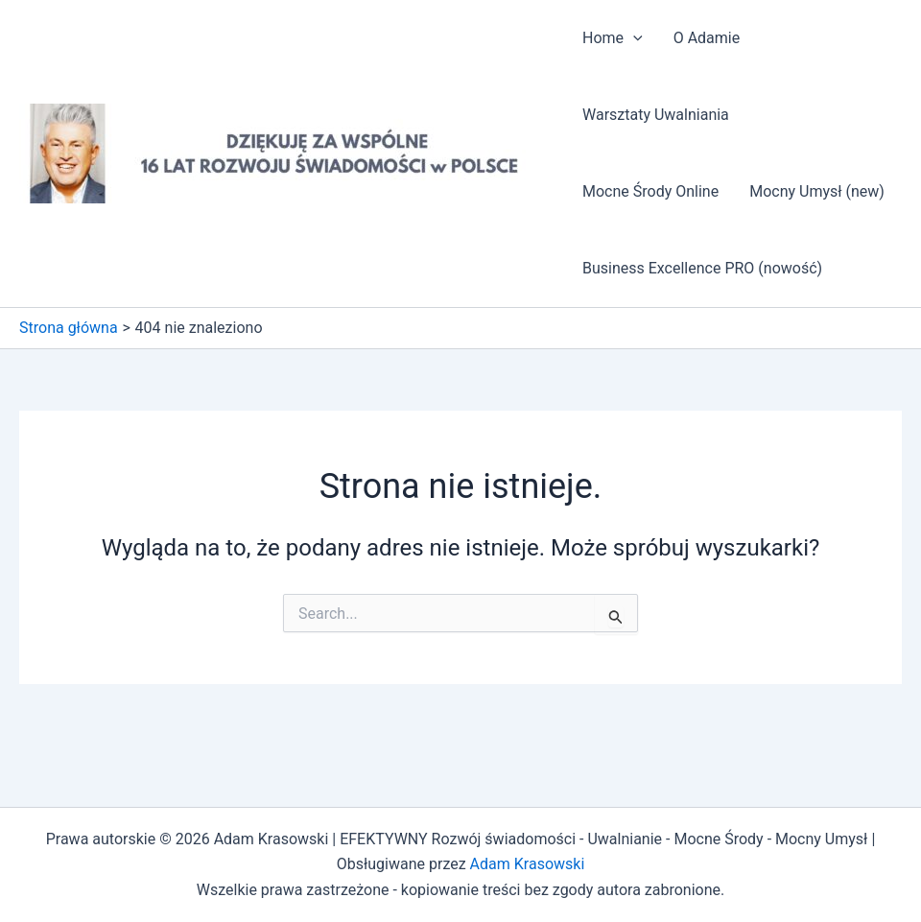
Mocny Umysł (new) (817, 191)
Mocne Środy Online (650, 191)
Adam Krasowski (527, 864)
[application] (633, 38)
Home (612, 38)
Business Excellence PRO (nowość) (702, 268)
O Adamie (707, 38)
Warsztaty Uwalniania (655, 115)
